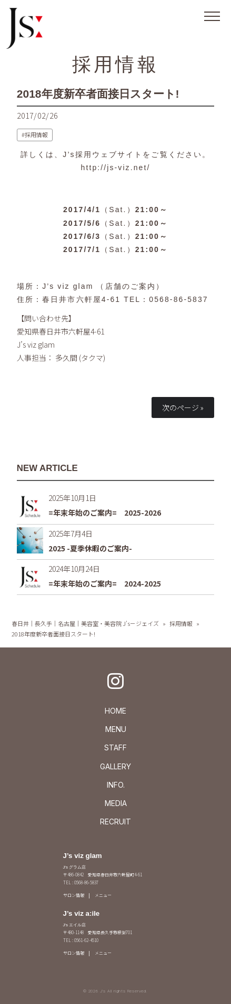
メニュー (103, 895)
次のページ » (183, 407)
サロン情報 (73, 895)
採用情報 (115, 64)
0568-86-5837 (178, 299)
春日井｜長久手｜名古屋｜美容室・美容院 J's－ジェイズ (85, 623)
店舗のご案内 (130, 286)
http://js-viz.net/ (115, 167)
